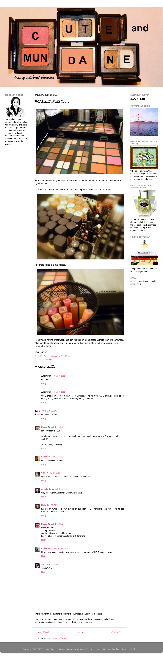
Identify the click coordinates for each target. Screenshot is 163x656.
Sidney (44, 473)
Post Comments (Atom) (57, 638)
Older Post (117, 632)
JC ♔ (43, 411)
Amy (43, 564)
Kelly (43, 505)
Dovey (44, 427)
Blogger (136, 649)
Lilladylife (45, 457)
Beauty (45, 359)
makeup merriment (50, 548)
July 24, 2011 (57, 427)
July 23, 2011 (59, 376)
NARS (51, 359)
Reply (43, 383)
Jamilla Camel (47, 489)
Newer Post (42, 632)
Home (80, 632)
